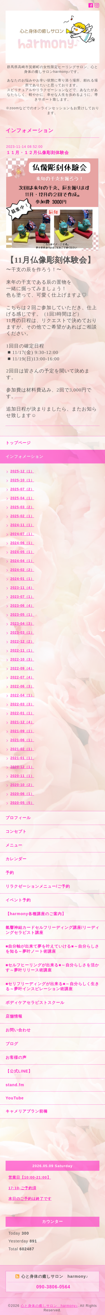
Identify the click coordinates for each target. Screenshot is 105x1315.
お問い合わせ (18, 1030)
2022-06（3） (22, 686)
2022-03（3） (22, 704)
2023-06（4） (22, 606)
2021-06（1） (22, 740)
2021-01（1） (22, 758)
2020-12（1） (22, 767)
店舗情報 (14, 1016)
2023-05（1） (22, 615)
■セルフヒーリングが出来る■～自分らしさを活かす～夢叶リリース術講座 (52, 967)
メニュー (14, 845)
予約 (10, 872)
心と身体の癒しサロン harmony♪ (49, 1306)
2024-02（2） (22, 570)
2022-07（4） (22, 677)
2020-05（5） (22, 803)
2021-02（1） (22, 749)
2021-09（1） (22, 731)
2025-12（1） (22, 471)
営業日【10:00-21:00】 (29, 1177)
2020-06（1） (22, 794)
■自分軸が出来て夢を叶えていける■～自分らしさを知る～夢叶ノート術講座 (52, 948)
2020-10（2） (22, 785)
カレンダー (16, 859)
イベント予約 (18, 900)
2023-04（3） (22, 624)
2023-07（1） (22, 597)
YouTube (15, 1098)
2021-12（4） (22, 722)
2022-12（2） (22, 641)
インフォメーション (24, 456)
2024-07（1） (22, 534)
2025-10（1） (22, 480)
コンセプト (16, 831)
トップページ (18, 442)
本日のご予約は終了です (30, 1199)
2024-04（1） (22, 561)
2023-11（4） (22, 588)
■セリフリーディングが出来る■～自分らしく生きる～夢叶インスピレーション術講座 (52, 986)
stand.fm (15, 1085)
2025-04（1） (22, 498)
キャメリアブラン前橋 (27, 1111)
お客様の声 (16, 1057)
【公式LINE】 (19, 1071)
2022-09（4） (22, 668)
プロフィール (18, 817)
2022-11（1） (22, 650)
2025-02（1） (22, 516)
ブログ (12, 1043)
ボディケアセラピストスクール (35, 1002)
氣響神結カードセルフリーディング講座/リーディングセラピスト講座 (52, 930)
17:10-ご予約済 (22, 1188)
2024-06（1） (22, 543)
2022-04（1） (22, 695)
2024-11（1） (22, 525)
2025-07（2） (22, 489)
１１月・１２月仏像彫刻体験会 (37, 152)
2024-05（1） (22, 552)
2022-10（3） (22, 659)
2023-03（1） (22, 633)
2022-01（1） (22, 713)
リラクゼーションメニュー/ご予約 (38, 886)
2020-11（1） (22, 776)
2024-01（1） (22, 579)
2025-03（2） (22, 507)
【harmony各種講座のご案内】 (36, 913)
